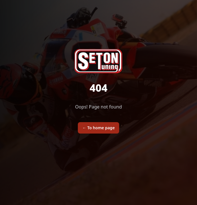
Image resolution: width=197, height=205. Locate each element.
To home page (98, 127)
